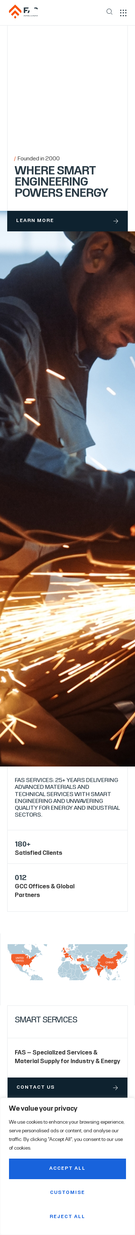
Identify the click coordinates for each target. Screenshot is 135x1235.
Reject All (67, 1217)
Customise (67, 1193)
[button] (123, 13)
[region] (67, 1166)
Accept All (67, 1168)
